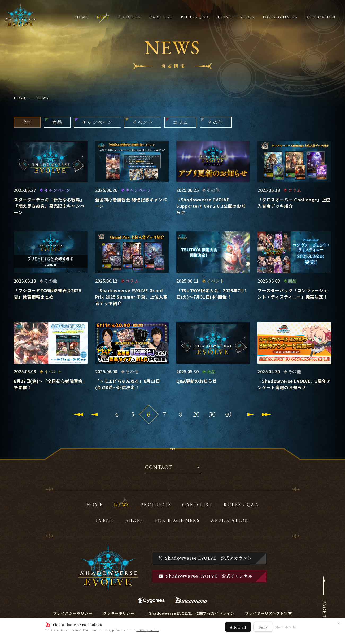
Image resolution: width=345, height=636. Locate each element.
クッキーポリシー (118, 613)
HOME (20, 98)
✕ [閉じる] (338, 623)
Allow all (238, 627)
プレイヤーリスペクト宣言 (268, 613)
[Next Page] (251, 414)
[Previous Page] (94, 414)
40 (228, 414)
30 (212, 414)
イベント (142, 121)
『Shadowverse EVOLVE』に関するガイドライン (189, 613)
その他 (215, 121)
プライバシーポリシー (72, 613)
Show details (285, 627)
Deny (263, 627)
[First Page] (78, 414)
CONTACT (158, 467)
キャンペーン (97, 121)
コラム (180, 121)
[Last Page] (266, 414)
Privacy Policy (147, 630)
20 (196, 414)
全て (27, 121)
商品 (57, 121)
